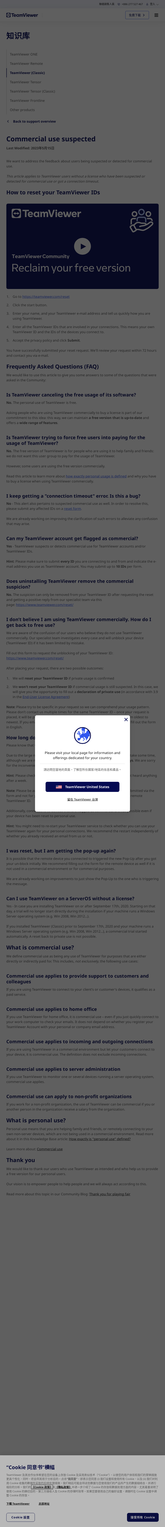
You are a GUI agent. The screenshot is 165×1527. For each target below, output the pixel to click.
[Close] (126, 719)
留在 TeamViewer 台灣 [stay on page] (82, 799)
